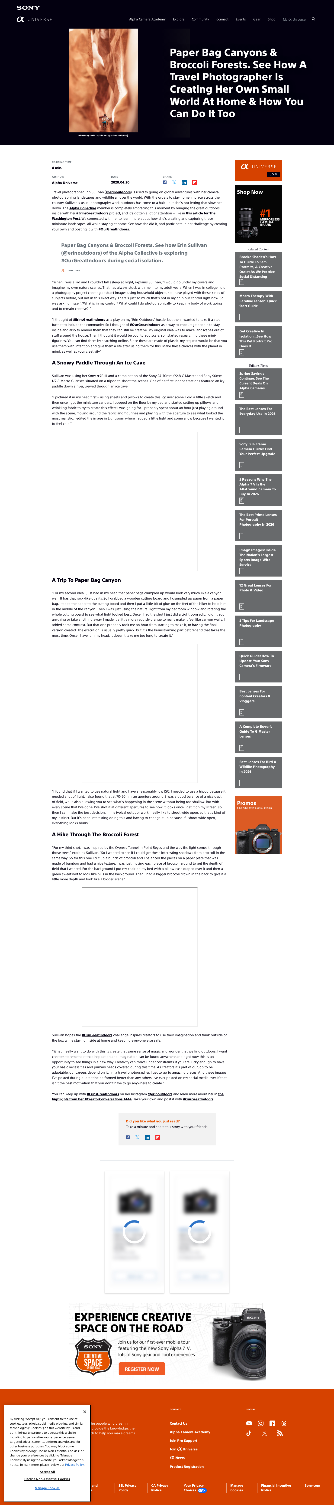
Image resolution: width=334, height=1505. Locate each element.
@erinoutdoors (118, 192)
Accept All (47, 1472)
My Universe (294, 19)
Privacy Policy (74, 1464)
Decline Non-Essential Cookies (47, 1479)
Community (200, 19)
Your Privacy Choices (195, 1488)
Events (241, 19)
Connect (222, 19)
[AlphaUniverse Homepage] (34, 19)
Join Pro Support (183, 1440)
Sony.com (312, 1485)
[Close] (85, 1412)
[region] (47, 1453)
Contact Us (178, 1423)
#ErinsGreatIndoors (92, 213)
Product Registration (187, 1466)
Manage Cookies (47, 1488)
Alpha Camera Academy (147, 19)
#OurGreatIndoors (114, 229)
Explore (178, 19)
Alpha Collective (82, 208)
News (177, 1457)
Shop (272, 19)
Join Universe (184, 1449)
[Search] (313, 19)
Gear (256, 19)
